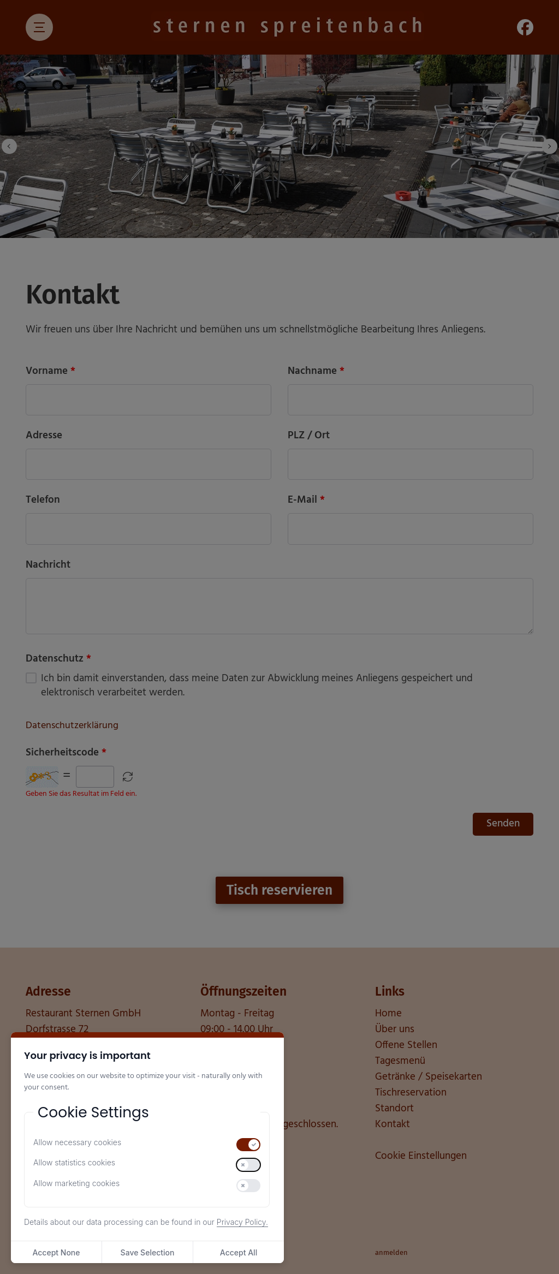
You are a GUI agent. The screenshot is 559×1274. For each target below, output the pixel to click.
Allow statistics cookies (74, 1162)
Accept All (238, 1252)
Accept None (56, 1252)
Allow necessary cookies (77, 1142)
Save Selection (148, 1252)
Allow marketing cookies (76, 1183)
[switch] (248, 1144)
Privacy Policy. (242, 1222)
